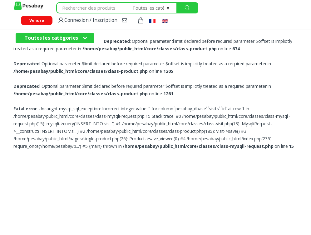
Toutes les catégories (51, 37)
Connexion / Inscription (87, 20)
